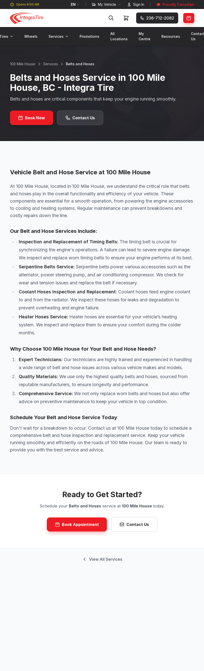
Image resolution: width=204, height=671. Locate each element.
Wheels (31, 36)
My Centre (144, 36)
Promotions (89, 36)
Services (59, 36)
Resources (170, 36)
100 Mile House (22, 64)
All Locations (119, 36)
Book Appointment (77, 524)
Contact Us (80, 117)
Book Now (31, 117)
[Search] (111, 18)
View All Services (102, 559)
